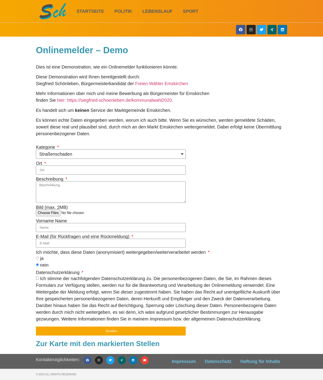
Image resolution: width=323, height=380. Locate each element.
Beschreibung (50, 179)
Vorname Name (51, 221)
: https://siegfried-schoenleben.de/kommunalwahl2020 (118, 100)
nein (44, 264)
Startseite (90, 11)
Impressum (184, 361)
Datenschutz (218, 361)
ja (42, 258)
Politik (123, 11)
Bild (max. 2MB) (52, 207)
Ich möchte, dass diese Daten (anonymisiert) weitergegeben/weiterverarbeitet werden (121, 252)
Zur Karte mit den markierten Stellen (97, 344)
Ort (39, 163)
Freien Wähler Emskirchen (161, 83)
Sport (190, 11)
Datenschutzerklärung (58, 272)
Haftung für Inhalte (260, 361)
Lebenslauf (157, 11)
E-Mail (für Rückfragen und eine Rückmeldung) (83, 236)
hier (61, 100)
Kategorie (46, 147)
